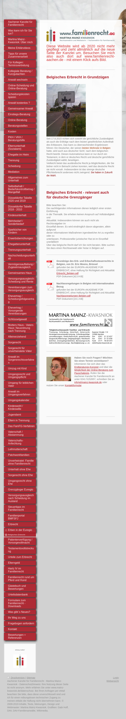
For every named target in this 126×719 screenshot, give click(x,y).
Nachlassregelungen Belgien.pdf (73, 295)
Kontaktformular (73, 385)
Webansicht (112, 681)
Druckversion (16, 677)
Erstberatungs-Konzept (86, 367)
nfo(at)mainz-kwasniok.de (88, 382)
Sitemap (31, 677)
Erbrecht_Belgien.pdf (67, 273)
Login (116, 677)
